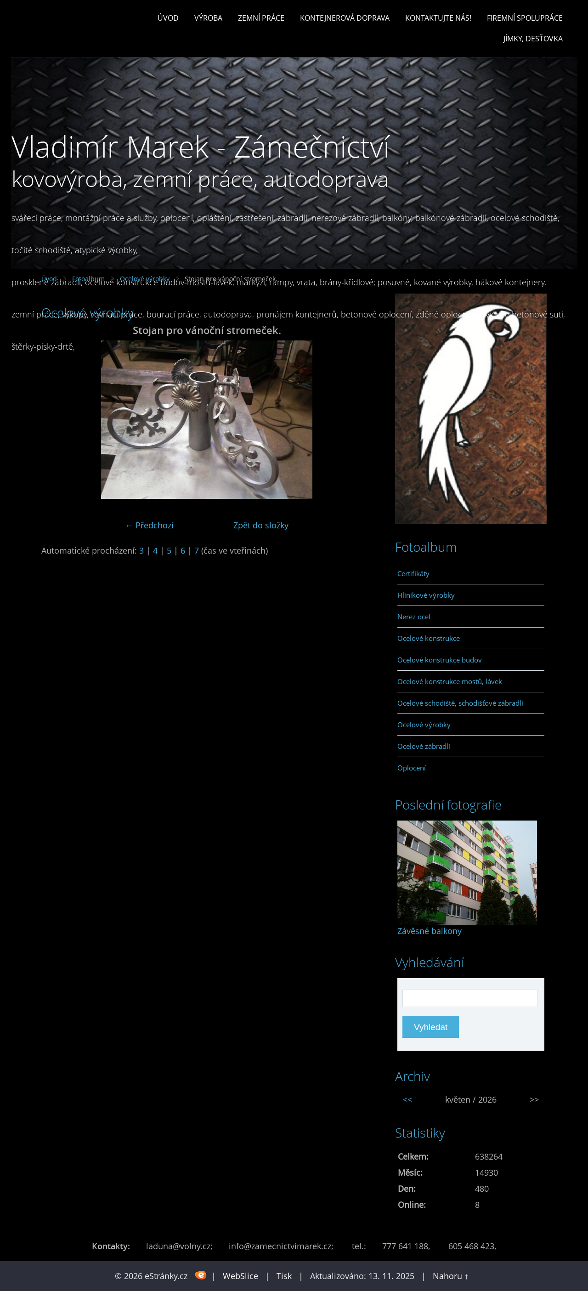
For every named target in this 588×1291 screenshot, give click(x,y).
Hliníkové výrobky (426, 595)
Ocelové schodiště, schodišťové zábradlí (460, 703)
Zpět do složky (260, 525)
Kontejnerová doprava (345, 18)
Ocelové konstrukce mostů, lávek (449, 681)
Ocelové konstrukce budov (439, 659)
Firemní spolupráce (525, 18)
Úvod (168, 18)
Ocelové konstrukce (428, 638)
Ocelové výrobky (424, 724)
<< (407, 1099)
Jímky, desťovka (533, 39)
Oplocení (411, 767)
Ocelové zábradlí (423, 746)
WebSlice (240, 1275)
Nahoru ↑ (451, 1275)
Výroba (208, 18)
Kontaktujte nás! (438, 18)
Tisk (284, 1275)
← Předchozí (149, 525)
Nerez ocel (413, 616)
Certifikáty (413, 573)
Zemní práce (261, 18)
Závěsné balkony (429, 930)
